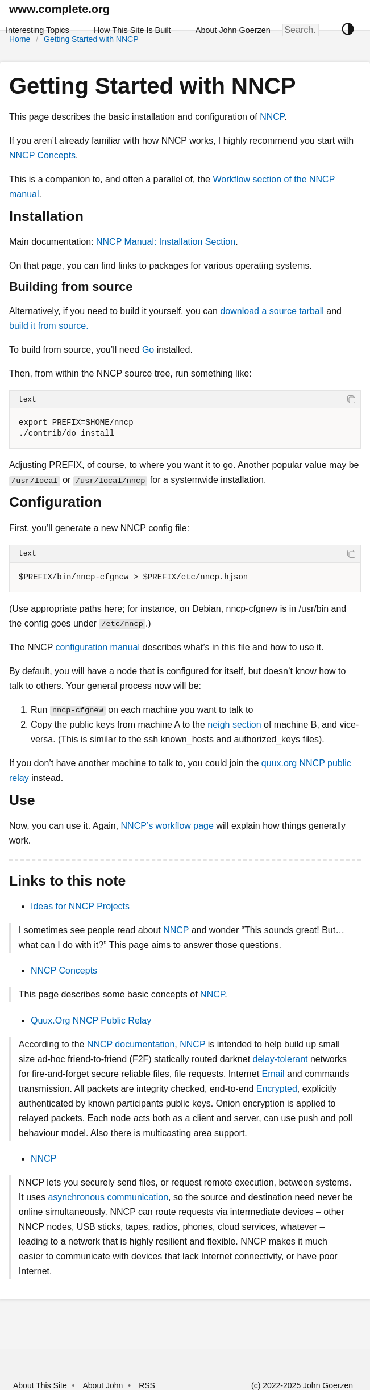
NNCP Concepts (42, 155)
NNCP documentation (130, 1044)
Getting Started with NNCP (91, 39)
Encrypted (276, 1088)
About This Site (40, 1385)
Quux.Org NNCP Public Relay (91, 1020)
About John (102, 1385)
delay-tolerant (280, 1059)
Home (19, 39)
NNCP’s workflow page (167, 825)
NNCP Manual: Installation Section (165, 242)
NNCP (272, 117)
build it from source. (49, 326)
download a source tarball (271, 311)
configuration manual (98, 647)
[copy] (352, 399)
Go (148, 349)
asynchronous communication (108, 1197)
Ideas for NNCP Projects (80, 906)
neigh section (234, 724)
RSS (147, 1385)
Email (273, 1074)
